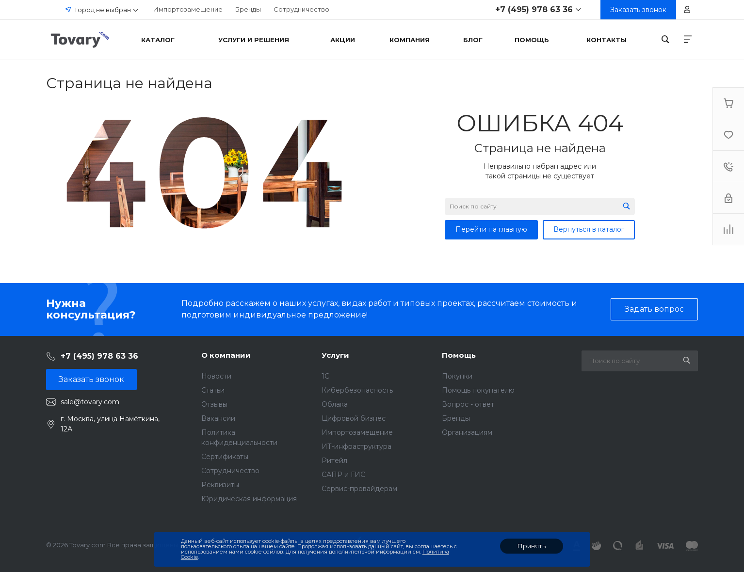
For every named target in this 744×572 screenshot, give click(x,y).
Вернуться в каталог (588, 229)
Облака (335, 404)
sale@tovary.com (90, 401)
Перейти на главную (491, 229)
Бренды (248, 9)
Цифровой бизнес (354, 418)
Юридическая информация (249, 498)
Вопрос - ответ (468, 404)
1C (325, 376)
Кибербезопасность (357, 390)
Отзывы (214, 404)
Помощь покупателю (478, 390)
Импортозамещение (188, 9)
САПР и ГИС (343, 474)
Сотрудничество (301, 9)
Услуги (335, 355)
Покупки (457, 376)
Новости (216, 376)
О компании (226, 355)
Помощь (459, 355)
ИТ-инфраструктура (356, 446)
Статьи (213, 390)
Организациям (467, 432)
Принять (532, 546)
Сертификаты (224, 456)
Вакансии (218, 418)
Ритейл (334, 460)
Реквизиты (220, 484)
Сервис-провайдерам (359, 488)
